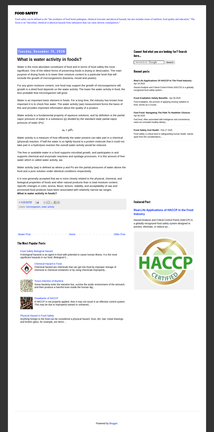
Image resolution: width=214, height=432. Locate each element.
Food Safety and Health (146, 130)
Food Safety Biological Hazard (36, 251)
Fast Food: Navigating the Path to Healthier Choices (162, 112)
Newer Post (24, 234)
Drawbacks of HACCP (46, 298)
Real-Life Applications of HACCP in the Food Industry (163, 80)
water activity (48, 207)
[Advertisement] (107, 34)
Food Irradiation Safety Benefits (150, 98)
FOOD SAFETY (26, 13)
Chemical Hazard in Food (48, 263)
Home (72, 234)
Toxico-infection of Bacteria (48, 281)
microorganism (33, 207)
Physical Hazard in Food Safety (37, 315)
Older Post (119, 234)
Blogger (113, 423)
